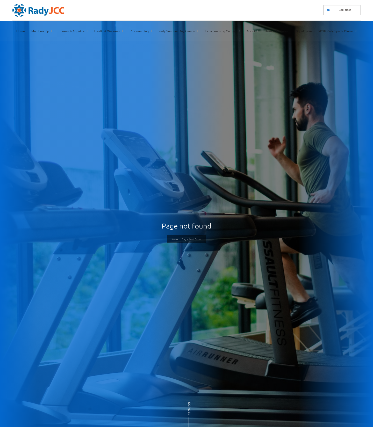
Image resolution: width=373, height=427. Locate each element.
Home (173, 247)
